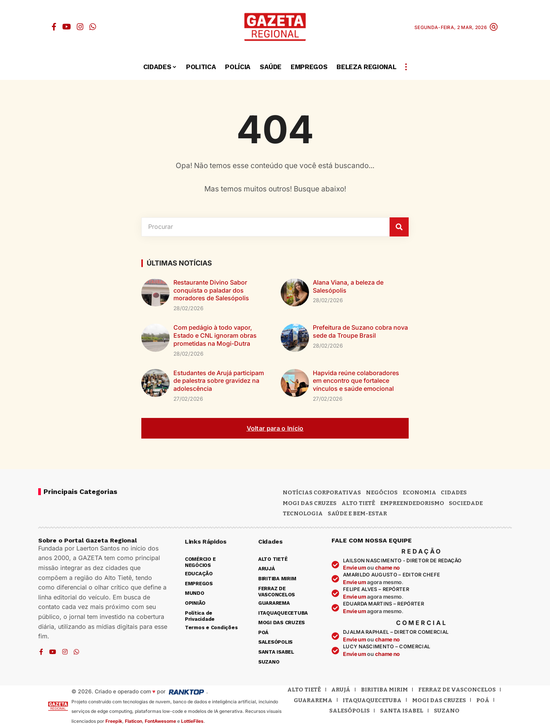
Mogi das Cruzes (439, 700)
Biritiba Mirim (384, 689)
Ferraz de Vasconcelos (457, 689)
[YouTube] (66, 27)
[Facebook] (54, 27)
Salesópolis (349, 710)
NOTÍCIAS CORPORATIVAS (322, 492)
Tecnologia (303, 513)
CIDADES (454, 492)
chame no (387, 567)
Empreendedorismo (412, 503)
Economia (419, 492)
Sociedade (466, 503)
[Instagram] (80, 27)
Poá (482, 700)
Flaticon (133, 721)
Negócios (382, 492)
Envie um (355, 567)
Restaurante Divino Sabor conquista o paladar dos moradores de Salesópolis (211, 290)
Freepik (113, 721)
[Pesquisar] (399, 226)
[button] (493, 27)
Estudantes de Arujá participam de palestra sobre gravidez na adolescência (218, 381)
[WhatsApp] (92, 27)
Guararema (313, 700)
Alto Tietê (358, 503)
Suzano (446, 710)
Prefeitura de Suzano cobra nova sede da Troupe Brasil (360, 331)
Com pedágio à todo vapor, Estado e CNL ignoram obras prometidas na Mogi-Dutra (215, 335)
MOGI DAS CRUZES (309, 503)
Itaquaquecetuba (372, 700)
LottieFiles (192, 721)
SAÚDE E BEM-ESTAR (357, 513)
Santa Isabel (401, 710)
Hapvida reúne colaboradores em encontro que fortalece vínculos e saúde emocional (356, 381)
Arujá (340, 689)
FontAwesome (160, 721)
